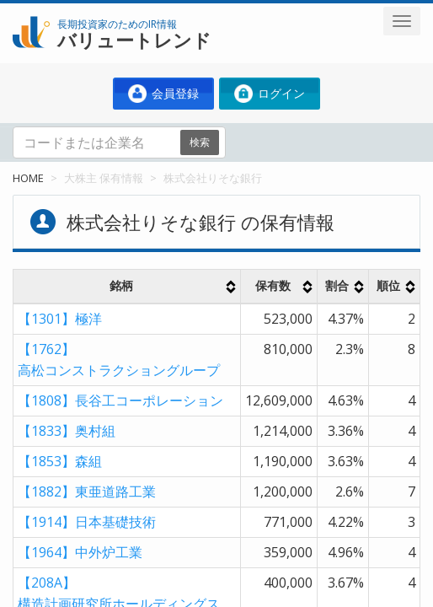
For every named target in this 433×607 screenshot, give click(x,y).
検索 (200, 142)
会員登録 (163, 93)
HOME (28, 177)
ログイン (269, 93)
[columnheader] (127, 287)
